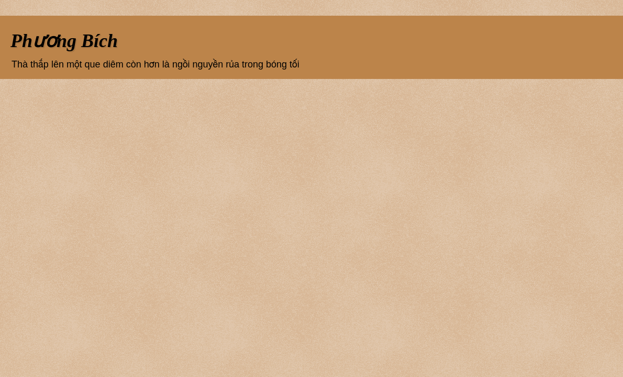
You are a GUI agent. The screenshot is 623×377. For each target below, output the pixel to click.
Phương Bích (64, 40)
